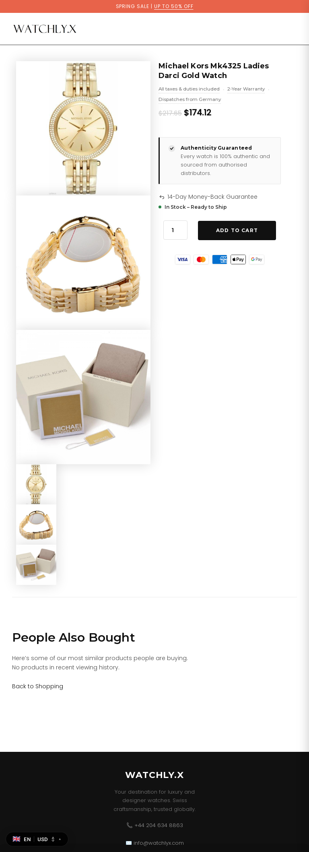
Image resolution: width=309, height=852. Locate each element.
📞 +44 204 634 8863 (154, 825)
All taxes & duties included (189, 89)
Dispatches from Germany (190, 100)
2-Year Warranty (246, 89)
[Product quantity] (175, 230)
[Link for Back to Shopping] (37, 686)
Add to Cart (237, 230)
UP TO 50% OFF (173, 6)
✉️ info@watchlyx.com (155, 843)
